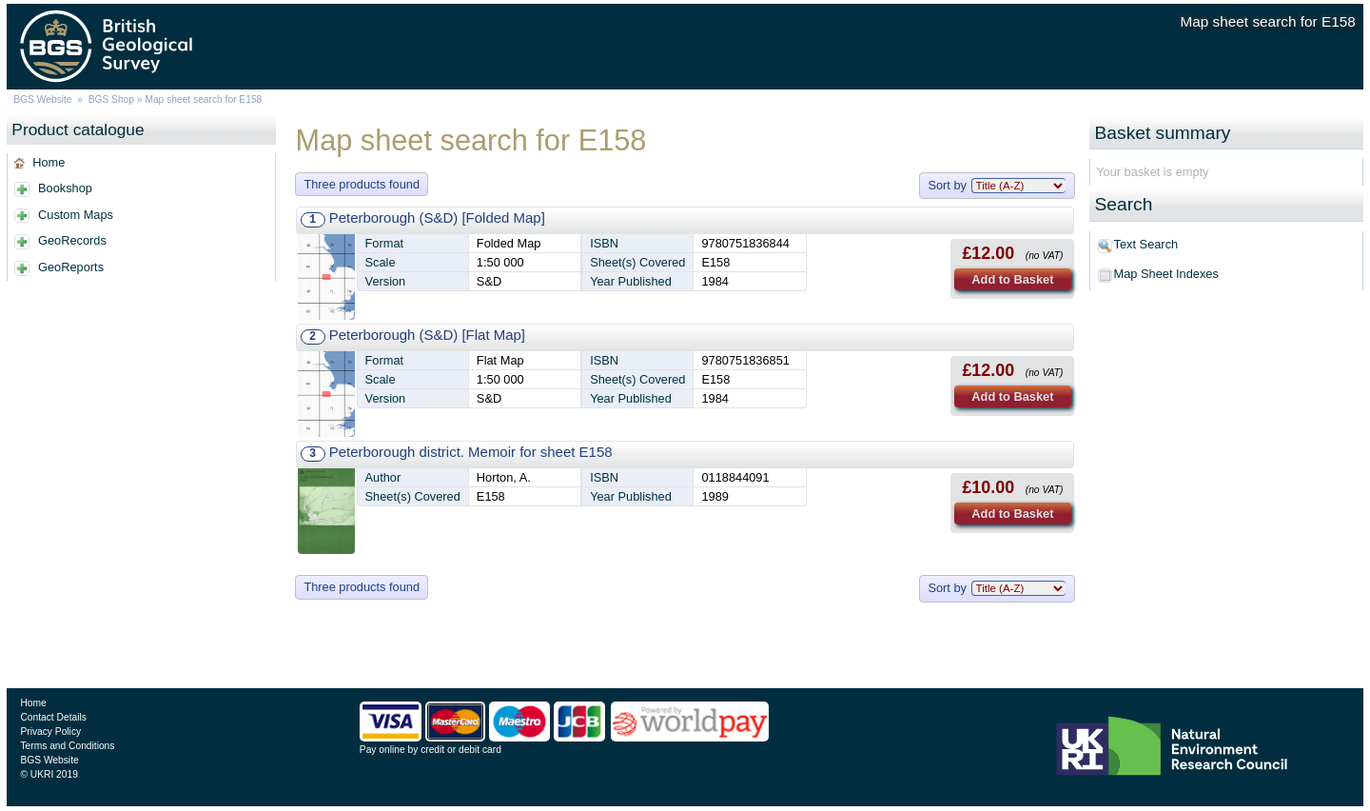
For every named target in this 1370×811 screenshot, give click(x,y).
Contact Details (53, 717)
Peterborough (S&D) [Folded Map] (437, 217)
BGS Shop (111, 99)
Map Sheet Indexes (1166, 274)
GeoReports (71, 267)
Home (48, 162)
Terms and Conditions (67, 746)
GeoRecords (72, 240)
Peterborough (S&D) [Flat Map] (427, 334)
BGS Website (42, 99)
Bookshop (65, 188)
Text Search (1146, 244)
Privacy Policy (50, 731)
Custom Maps (75, 215)
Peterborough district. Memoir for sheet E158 (471, 452)
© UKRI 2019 (48, 774)
